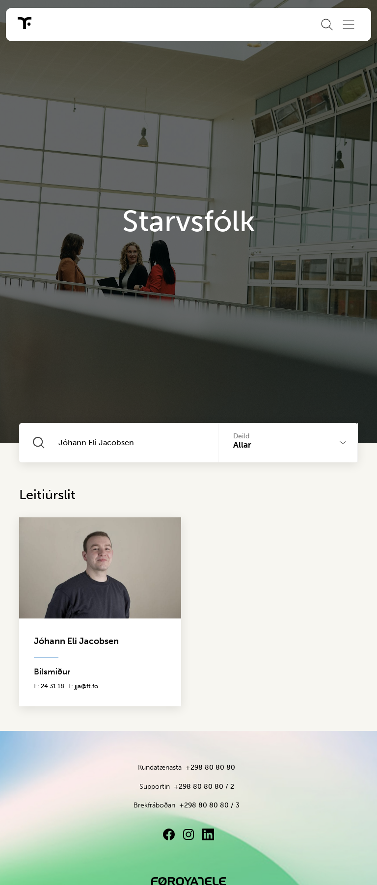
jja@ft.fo (86, 686)
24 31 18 (52, 686)
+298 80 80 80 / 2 (204, 786)
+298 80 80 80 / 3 (209, 805)
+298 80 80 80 (210, 767)
